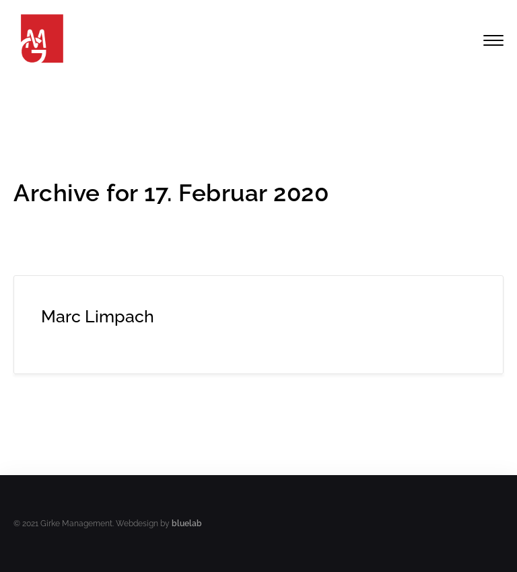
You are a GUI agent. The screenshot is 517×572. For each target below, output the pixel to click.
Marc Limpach (97, 316)
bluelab (187, 523)
